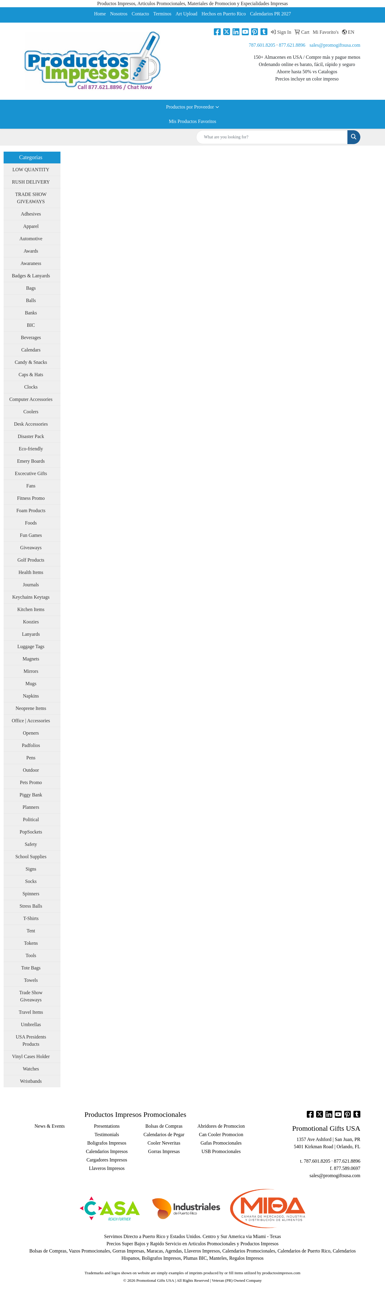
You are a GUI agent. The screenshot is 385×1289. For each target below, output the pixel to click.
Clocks (30, 386)
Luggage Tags (31, 646)
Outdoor (31, 770)
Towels (31, 980)
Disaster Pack (31, 436)
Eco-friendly (31, 448)
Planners (31, 807)
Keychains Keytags (31, 597)
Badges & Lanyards (31, 275)
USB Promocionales (221, 1151)
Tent (31, 930)
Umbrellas (31, 1024)
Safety (31, 844)
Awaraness (30, 263)
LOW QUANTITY (30, 169)
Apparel (31, 226)
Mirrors (30, 671)
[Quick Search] (272, 137)
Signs (31, 868)
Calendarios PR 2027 (270, 13)
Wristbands (31, 1081)
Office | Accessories (31, 720)
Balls (31, 300)
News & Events (50, 1126)
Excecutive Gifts (31, 473)
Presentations (106, 1126)
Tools (31, 955)
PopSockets (31, 831)
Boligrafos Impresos (106, 1143)
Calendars (31, 349)
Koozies (30, 621)
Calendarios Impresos (107, 1151)
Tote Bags (31, 967)
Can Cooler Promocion (221, 1134)
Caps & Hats (31, 374)
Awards (31, 251)
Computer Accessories (31, 399)
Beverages (31, 337)
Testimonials (106, 1134)
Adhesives (31, 213)
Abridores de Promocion (221, 1126)
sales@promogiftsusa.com (335, 45)
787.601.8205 (262, 45)
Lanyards (31, 634)
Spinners (31, 893)
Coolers (30, 411)
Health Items (31, 572)
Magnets (31, 658)
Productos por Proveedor (190, 106)
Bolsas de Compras (164, 1126)
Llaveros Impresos (107, 1168)
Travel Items (31, 1012)
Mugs (30, 683)
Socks (31, 881)
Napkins (31, 695)
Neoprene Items (31, 708)
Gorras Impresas (164, 1151)
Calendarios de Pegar (163, 1134)
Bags (31, 288)
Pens (30, 757)
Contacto (140, 13)
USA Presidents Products (31, 1040)
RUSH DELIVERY (31, 181)
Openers (31, 733)
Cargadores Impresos (106, 1159)
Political (31, 819)
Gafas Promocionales (221, 1143)
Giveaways (31, 547)
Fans (30, 485)
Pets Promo (31, 782)
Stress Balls (31, 906)
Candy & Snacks (31, 362)
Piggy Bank (31, 794)
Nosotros (119, 13)
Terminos (162, 13)
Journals (31, 584)
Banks (31, 312)
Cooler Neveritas (164, 1143)
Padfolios (31, 745)
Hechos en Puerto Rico (224, 13)
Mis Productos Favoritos (192, 121)
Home (100, 13)
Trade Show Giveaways (30, 996)
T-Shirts (30, 918)
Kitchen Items (31, 609)
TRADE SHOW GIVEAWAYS (30, 198)
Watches (31, 1068)
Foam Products (30, 510)
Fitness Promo (31, 498)
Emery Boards (31, 461)
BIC (31, 325)
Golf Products (30, 560)
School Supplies (31, 856)
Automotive (30, 238)
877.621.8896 (292, 45)
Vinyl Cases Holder (31, 1056)
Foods (31, 522)
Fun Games (31, 535)
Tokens (31, 943)
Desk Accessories (31, 424)
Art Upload (186, 13)
